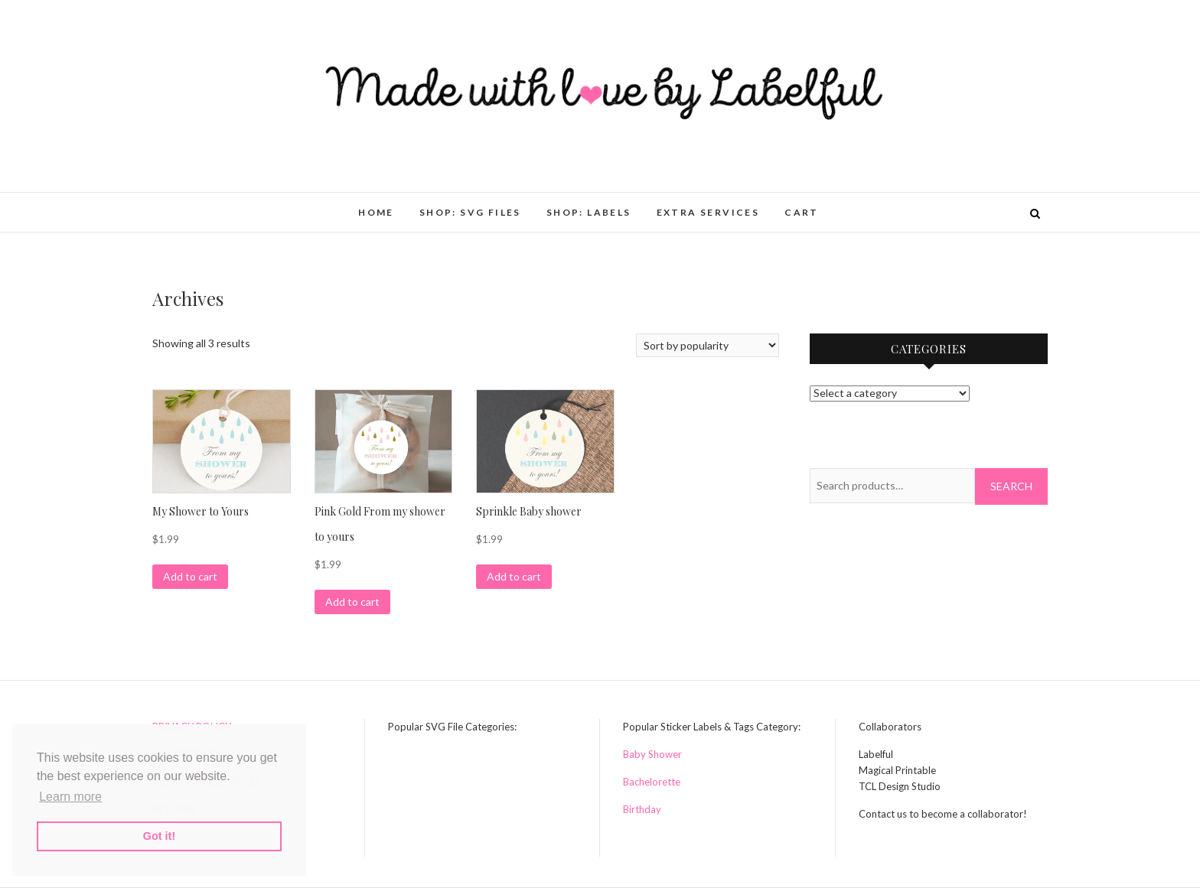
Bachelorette (651, 782)
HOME (376, 212)
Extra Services (708, 212)
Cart (801, 212)
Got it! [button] (159, 836)
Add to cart (190, 576)
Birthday (642, 809)
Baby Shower (652, 754)
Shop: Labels (588, 212)
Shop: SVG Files (470, 212)
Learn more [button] (70, 796)
